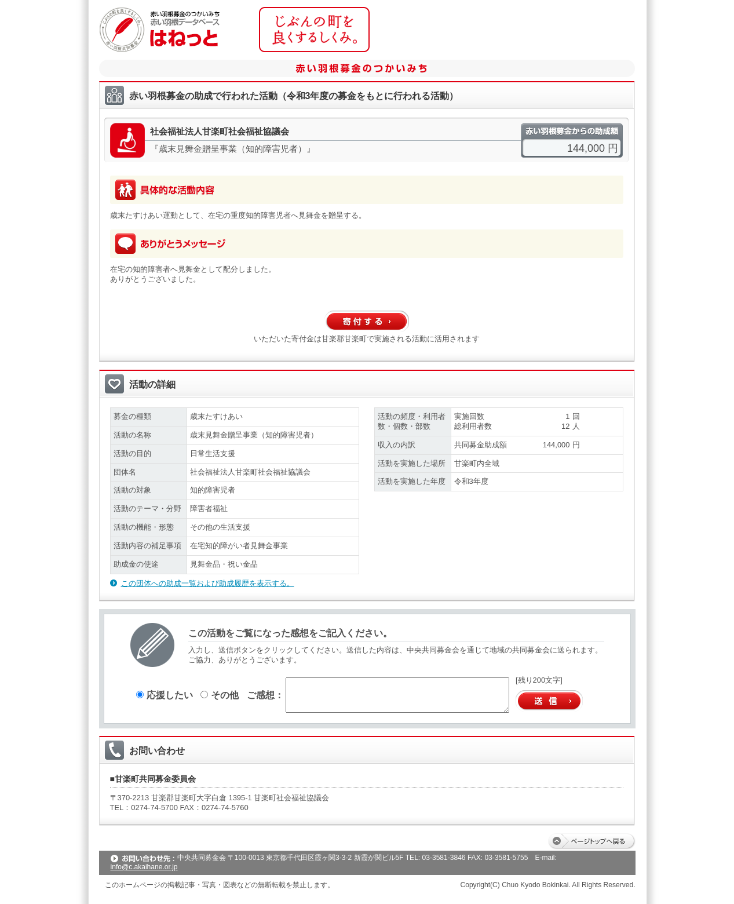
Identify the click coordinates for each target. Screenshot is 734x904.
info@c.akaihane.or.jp (144, 867)
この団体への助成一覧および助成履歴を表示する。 (207, 583)
